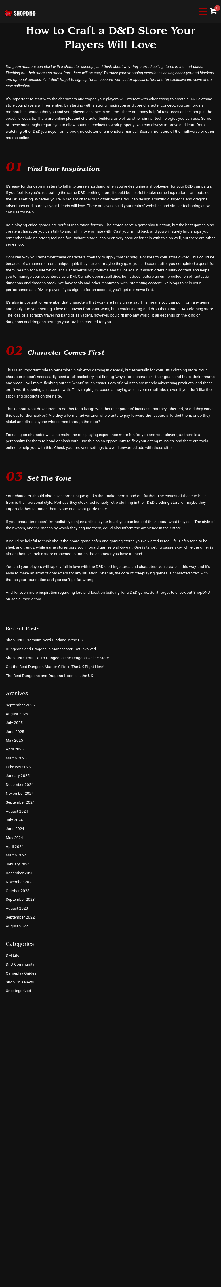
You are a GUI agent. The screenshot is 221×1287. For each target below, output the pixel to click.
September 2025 (20, 705)
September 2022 (20, 917)
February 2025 (18, 767)
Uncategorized (18, 990)
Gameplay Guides (21, 973)
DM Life (12, 955)
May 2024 (14, 837)
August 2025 (17, 713)
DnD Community (20, 964)
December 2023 (19, 873)
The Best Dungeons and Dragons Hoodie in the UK (49, 675)
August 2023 (17, 908)
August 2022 (17, 926)
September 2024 (20, 802)
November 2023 (20, 881)
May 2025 (14, 740)
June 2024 (15, 828)
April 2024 (15, 846)
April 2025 (15, 749)
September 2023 (20, 899)
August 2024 (17, 811)
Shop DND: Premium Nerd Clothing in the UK (44, 640)
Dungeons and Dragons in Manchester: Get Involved (51, 649)
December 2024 (19, 784)
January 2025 (18, 775)
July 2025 (14, 722)
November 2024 (20, 793)
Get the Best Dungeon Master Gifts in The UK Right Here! (55, 666)
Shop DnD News (20, 982)
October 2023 (17, 890)
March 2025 (16, 758)
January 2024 (18, 864)
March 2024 (16, 855)
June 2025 (15, 731)
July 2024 (14, 819)
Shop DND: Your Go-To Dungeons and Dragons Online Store (57, 657)
